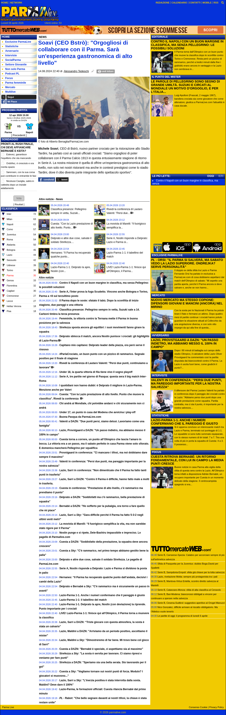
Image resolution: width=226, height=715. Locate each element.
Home (6, 36)
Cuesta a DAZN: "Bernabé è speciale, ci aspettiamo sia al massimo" (101, 648)
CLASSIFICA (10, 208)
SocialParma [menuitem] (11, 59)
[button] (18, 198)
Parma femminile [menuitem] (14, 82)
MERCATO (158, 295)
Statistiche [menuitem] (10, 46)
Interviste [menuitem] (9, 55)
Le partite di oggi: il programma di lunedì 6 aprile (182, 616)
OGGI (210, 176)
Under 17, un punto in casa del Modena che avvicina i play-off (97, 412)
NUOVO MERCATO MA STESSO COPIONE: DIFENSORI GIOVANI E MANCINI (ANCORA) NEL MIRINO (187, 303)
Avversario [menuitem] (10, 50)
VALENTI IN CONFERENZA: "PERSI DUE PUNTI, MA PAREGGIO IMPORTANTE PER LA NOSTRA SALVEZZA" (186, 383)
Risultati (19, 204)
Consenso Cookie (198, 707)
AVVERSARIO (160, 335)
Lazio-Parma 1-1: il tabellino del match (83, 599)
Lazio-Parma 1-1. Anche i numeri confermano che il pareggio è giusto (102, 595)
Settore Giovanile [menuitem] (14, 64)
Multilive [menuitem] (9, 91)
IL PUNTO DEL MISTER (166, 76)
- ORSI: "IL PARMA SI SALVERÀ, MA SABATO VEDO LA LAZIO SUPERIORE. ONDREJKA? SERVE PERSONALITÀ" (187, 263)
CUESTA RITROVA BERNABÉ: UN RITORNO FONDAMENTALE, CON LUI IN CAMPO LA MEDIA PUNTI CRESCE (187, 460)
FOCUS (156, 452)
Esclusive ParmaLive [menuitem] (16, 41)
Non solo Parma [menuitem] (13, 69)
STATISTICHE (160, 415)
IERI (220, 176)
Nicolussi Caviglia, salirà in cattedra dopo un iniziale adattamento (17, 184)
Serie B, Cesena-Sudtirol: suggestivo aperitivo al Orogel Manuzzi (191, 603)
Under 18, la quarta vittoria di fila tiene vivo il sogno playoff (96, 372)
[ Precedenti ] (19, 135)
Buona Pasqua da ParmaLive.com (80, 416)
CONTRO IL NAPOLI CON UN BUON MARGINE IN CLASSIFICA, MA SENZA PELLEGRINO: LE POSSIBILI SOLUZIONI (187, 45)
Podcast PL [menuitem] (10, 73)
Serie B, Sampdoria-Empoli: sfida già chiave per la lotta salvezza (190, 572)
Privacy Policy (216, 707)
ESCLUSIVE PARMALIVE (167, 255)
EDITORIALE (160, 36)
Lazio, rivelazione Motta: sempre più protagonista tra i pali (187, 576)
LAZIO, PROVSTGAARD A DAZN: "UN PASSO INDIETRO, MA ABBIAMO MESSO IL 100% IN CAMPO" (184, 343)
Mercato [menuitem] (8, 87)
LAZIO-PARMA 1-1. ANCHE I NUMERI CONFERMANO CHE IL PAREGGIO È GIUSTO (184, 421)
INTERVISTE (159, 375)
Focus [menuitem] (7, 78)
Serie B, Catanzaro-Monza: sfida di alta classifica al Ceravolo (189, 590)
